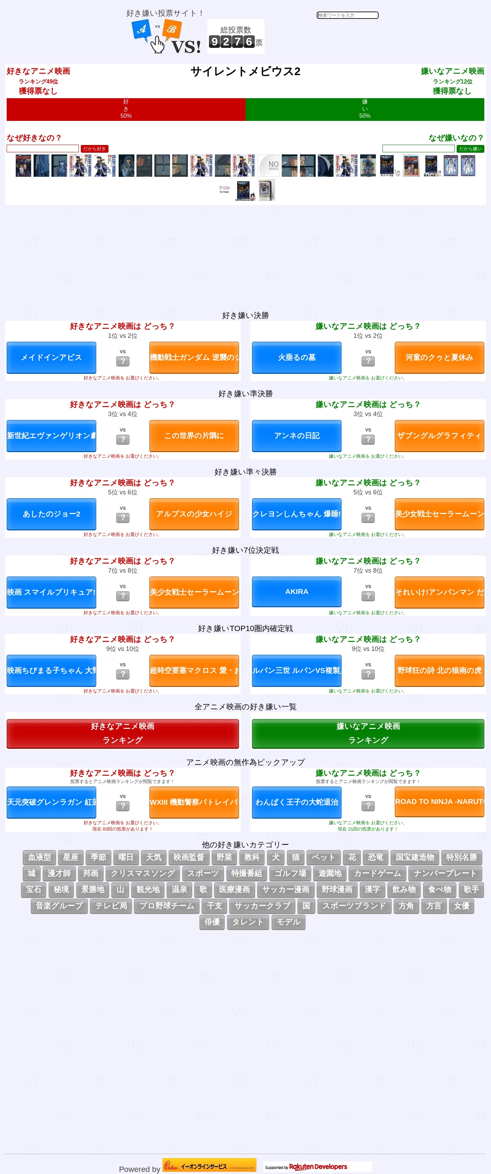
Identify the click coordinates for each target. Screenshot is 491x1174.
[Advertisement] (323, 36)
